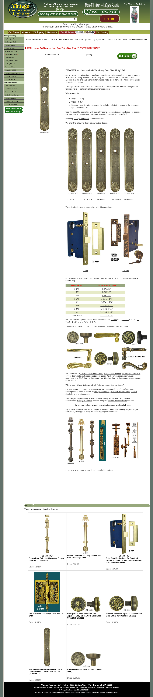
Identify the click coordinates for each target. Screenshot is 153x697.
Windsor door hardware (114, 378)
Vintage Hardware (10, 82)
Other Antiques (10, 48)
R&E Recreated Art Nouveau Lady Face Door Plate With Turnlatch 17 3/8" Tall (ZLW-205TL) (45, 671)
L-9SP (85, 270)
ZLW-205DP (129, 199)
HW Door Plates (60, 39)
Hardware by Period (11, 101)
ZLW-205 (101, 199)
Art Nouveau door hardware (118, 376)
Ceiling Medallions (11, 64)
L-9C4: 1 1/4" (106, 299)
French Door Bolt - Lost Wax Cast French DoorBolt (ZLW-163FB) (46, 559)
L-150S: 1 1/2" (106, 306)
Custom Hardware (11, 104)
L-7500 (114, 319)
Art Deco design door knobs (94, 376)
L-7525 (125, 319)
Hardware (37, 39)
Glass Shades (9, 57)
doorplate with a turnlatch (117, 114)
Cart (105, 19)
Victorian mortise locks (120, 392)
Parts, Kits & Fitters (11, 61)
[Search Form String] (58, 19)
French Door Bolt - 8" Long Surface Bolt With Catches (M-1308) (84, 557)
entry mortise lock (105, 112)
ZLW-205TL (72, 199)
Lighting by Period (11, 42)
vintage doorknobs (81, 119)
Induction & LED (11, 70)
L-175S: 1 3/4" (106, 316)
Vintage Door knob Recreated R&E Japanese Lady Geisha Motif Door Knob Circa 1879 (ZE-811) (84, 616)
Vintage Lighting (10, 36)
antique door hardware (117, 401)
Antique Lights (10, 45)
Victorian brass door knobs (91, 373)
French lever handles (112, 373)
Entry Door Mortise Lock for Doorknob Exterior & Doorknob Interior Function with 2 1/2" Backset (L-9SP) (124, 560)
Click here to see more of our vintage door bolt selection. (89, 470)
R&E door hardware (87, 378)
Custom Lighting (10, 76)
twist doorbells (84, 394)
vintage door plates (121, 389)
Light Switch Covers (12, 95)
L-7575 (85, 322)
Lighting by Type (10, 39)
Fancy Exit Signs (11, 54)
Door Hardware (10, 85)
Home (28, 39)
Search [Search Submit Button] (75, 19)
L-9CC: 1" (106, 289)
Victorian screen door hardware (109, 385)
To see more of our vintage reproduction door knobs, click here (103, 405)
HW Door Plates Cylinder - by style (85, 39)
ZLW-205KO (115, 199)
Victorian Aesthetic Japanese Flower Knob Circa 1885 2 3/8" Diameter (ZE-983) (124, 615)
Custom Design (10, 79)
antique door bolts (101, 392)
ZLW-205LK (86, 199)
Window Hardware (11, 89)
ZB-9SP (125, 270)
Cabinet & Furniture (11, 92)
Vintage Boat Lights (11, 51)
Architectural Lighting (12, 73)
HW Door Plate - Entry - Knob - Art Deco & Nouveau (124, 39)
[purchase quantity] (98, 54)
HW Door (48, 39)
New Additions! (10, 67)
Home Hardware (10, 98)
